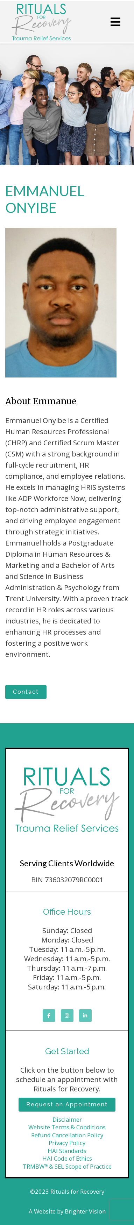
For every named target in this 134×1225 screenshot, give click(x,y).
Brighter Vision (85, 1211)
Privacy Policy (67, 1143)
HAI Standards (67, 1151)
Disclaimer (67, 1119)
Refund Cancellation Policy (67, 1135)
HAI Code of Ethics (67, 1158)
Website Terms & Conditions (67, 1127)
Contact (26, 692)
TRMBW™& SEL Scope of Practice (67, 1166)
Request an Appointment (67, 1104)
